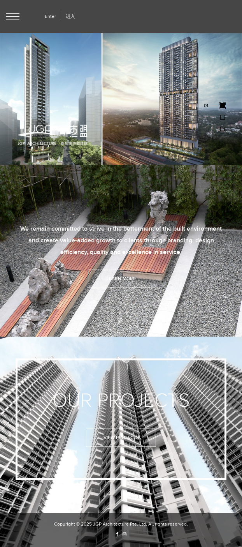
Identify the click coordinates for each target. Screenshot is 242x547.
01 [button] (206, 105)
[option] (121, 98)
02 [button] (206, 117)
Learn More (121, 279)
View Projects (121, 438)
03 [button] (206, 128)
